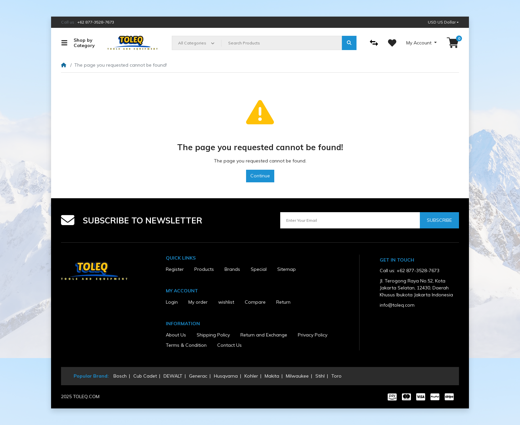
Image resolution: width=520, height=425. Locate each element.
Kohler (251, 376)
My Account (419, 43)
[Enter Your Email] (350, 220)
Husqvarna (226, 376)
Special (259, 269)
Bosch (120, 376)
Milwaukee (297, 376)
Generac (198, 376)
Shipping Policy (213, 335)
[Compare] (374, 43)
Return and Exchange (263, 335)
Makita (272, 376)
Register (175, 269)
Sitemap (286, 269)
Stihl (320, 376)
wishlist (226, 302)
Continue (260, 176)
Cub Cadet (145, 376)
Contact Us (229, 345)
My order (198, 302)
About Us (176, 335)
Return (283, 302)
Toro (336, 376)
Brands (232, 269)
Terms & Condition (186, 345)
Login (172, 302)
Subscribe (439, 220)
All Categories (192, 42)
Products (204, 269)
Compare (255, 302)
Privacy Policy (312, 335)
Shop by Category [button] (78, 43)
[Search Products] (282, 42)
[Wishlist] (392, 43)
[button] (443, 22)
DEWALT (172, 376)
